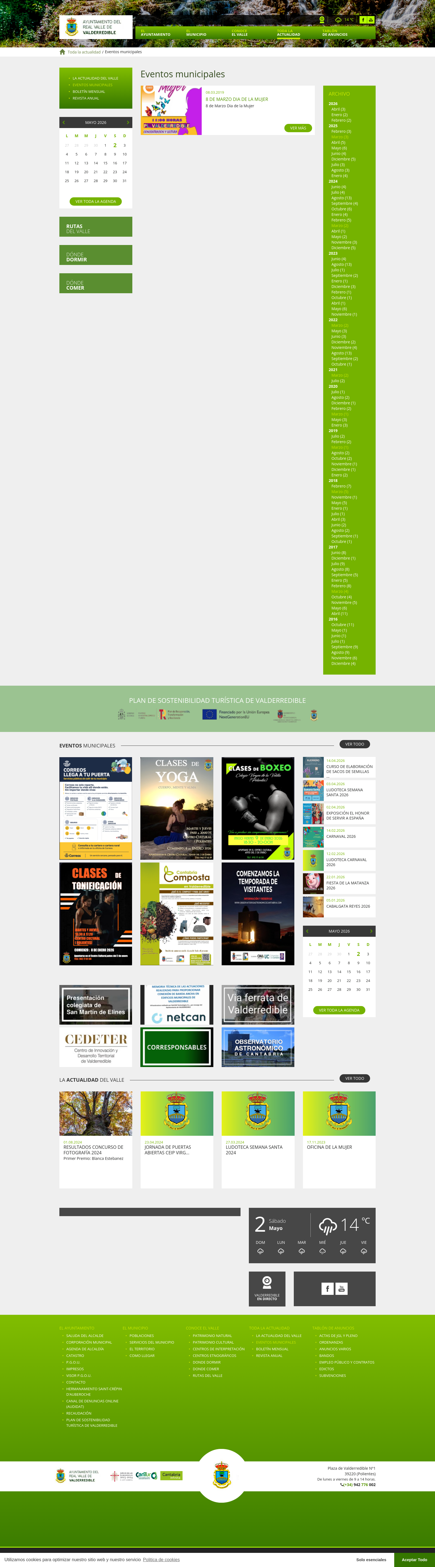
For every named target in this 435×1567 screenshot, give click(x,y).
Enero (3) (340, 425)
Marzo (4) (340, 591)
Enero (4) (340, 175)
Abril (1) (338, 231)
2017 (333, 547)
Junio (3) (339, 336)
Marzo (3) (340, 136)
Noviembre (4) (344, 347)
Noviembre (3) (344, 242)
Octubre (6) (342, 208)
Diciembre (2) (344, 341)
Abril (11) (340, 613)
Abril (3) (338, 109)
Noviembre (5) (344, 602)
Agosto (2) (341, 397)
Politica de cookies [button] (161, 1559)
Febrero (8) (341, 585)
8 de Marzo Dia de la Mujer (237, 99)
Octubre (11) (343, 624)
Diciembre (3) (344, 286)
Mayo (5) (339, 502)
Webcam (322, 20)
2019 (333, 430)
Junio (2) (339, 524)
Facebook (363, 20)
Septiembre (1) (345, 536)
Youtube (371, 20)
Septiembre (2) (345, 275)
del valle (78, 228)
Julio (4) (338, 192)
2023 (333, 253)
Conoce (239, 32)
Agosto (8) (341, 569)
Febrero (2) (341, 120)
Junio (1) (339, 635)
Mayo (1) (339, 630)
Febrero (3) (341, 131)
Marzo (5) (340, 491)
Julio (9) (338, 563)
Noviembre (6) (344, 657)
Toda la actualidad (84, 52)
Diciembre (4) (344, 663)
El (155, 32)
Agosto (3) (341, 170)
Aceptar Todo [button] (414, 1560)
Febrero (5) (341, 220)
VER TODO (354, 744)
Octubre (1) (342, 297)
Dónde (76, 257)
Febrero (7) (341, 486)
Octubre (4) (342, 596)
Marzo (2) (340, 225)
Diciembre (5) (344, 159)
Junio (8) (339, 552)
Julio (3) (338, 164)
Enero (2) (340, 114)
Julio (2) (338, 380)
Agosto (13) (342, 197)
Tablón (334, 32)
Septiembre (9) (345, 646)
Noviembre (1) (344, 314)
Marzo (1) (340, 414)
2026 (333, 103)
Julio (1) (338, 269)
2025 (333, 125)
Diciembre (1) (344, 402)
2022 (333, 319)
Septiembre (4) (345, 203)
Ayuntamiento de (96, 27)
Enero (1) (340, 281)
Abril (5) (338, 142)
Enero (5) (340, 580)
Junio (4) (339, 153)
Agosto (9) (341, 652)
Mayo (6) (339, 147)
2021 (333, 369)
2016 (333, 619)
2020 (333, 386)
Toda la (288, 32)
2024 (333, 181)
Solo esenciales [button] (371, 1560)
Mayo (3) (339, 330)
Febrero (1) (341, 292)
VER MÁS (298, 128)
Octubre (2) (342, 458)
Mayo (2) (339, 236)
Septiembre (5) (345, 574)
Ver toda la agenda (95, 201)
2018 (333, 480)
